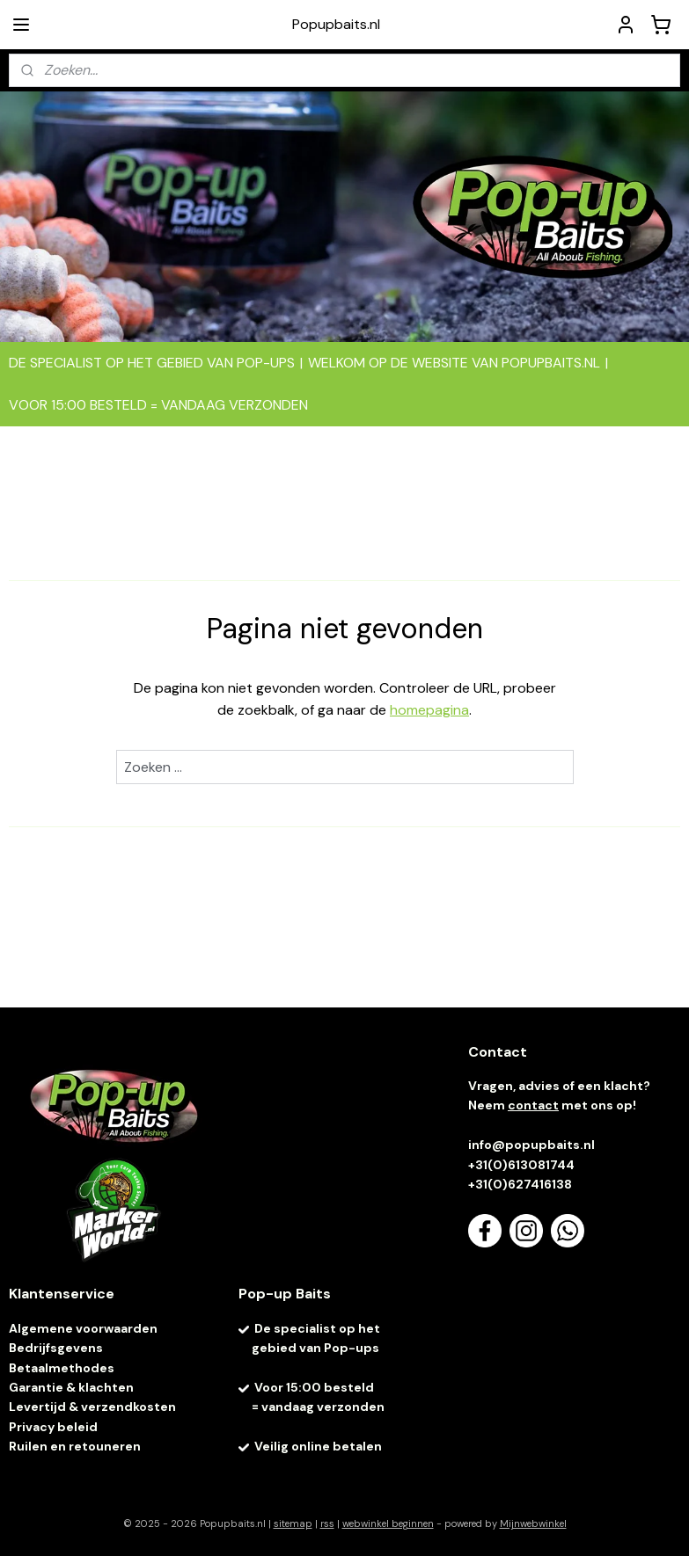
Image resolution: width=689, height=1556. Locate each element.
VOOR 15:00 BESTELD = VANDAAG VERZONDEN (158, 405)
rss (327, 1523)
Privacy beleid (53, 1427)
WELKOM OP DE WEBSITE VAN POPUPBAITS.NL (454, 362)
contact (533, 1105)
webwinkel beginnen (388, 1523)
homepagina (429, 710)
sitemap (293, 1523)
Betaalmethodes (61, 1368)
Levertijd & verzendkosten (92, 1406)
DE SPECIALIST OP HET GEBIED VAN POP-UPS (152, 362)
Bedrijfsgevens (57, 1348)
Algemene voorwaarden (83, 1328)
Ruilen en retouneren (75, 1446)
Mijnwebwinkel (533, 1523)
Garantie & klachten (71, 1387)
